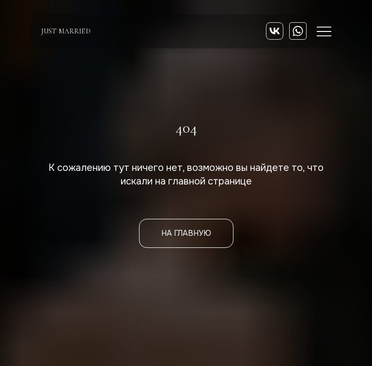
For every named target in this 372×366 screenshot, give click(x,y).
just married (66, 31)
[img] (274, 31)
